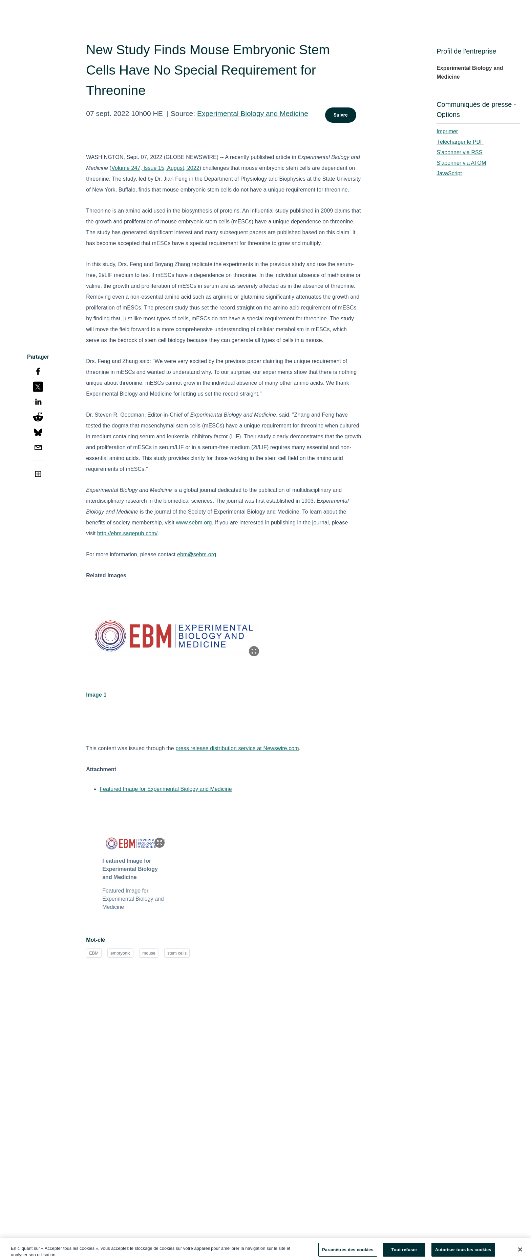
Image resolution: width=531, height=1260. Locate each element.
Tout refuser (404, 1252)
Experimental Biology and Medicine (252, 113)
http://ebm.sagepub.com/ (127, 533)
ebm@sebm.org (196, 554)
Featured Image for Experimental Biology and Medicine (166, 789)
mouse (148, 953)
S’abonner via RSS (459, 152)
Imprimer (447, 131)
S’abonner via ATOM (461, 163)
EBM (94, 953)
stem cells (177, 953)
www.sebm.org (194, 522)
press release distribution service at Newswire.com (237, 748)
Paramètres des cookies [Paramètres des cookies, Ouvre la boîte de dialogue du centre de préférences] (348, 1252)
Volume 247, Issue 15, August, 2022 (155, 168)
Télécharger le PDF (460, 142)
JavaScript (449, 173)
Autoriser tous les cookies (463, 1252)
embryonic (120, 953)
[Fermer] (520, 1252)
